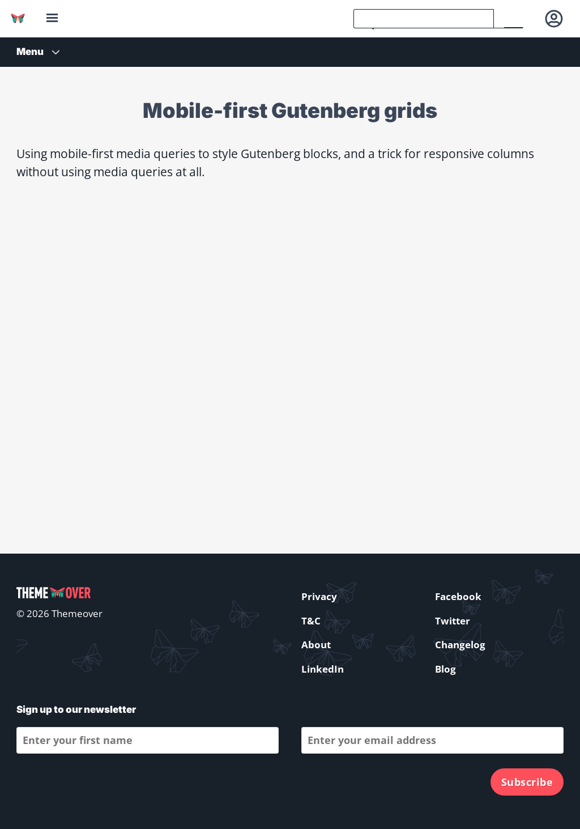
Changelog (460, 644)
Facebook (458, 596)
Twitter (452, 620)
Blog (445, 668)
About (316, 644)
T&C (311, 620)
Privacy (319, 596)
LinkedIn (322, 668)
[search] (423, 18)
